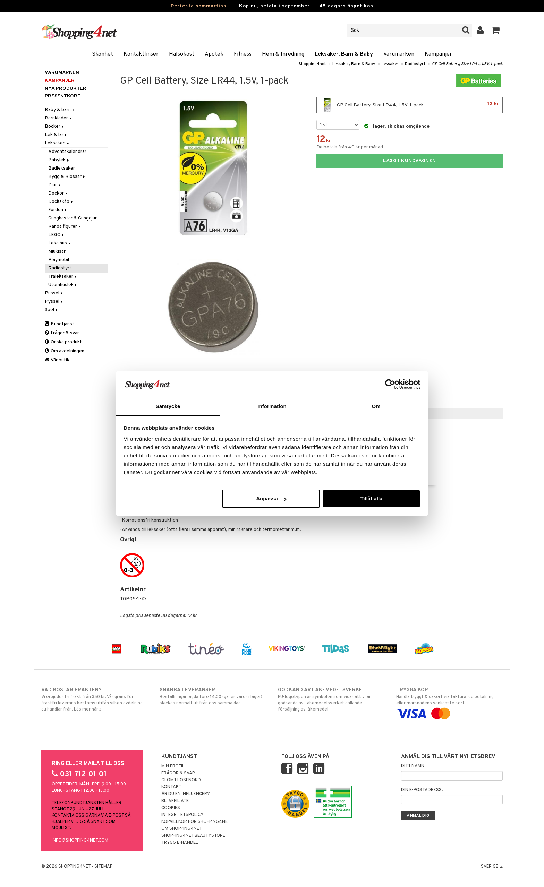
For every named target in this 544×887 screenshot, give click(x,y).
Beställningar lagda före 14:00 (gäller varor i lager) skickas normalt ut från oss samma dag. (213, 696)
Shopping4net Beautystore (193, 835)
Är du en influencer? (185, 794)
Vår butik (57, 360)
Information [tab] (272, 406)
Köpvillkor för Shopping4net (195, 822)
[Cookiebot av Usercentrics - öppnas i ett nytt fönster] (390, 384)
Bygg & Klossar (67, 177)
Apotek (214, 54)
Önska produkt (63, 342)
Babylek (59, 160)
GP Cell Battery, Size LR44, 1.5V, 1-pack (467, 64)
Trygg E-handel (179, 842)
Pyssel (54, 301)
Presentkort (62, 96)
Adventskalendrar (67, 152)
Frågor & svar (62, 333)
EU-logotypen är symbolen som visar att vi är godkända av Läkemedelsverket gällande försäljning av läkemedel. (331, 699)
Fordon (58, 210)
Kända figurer (65, 227)
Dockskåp (61, 202)
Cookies (170, 808)
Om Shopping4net (181, 829)
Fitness (243, 54)
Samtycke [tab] (168, 406)
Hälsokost (181, 54)
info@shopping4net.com (80, 840)
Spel (52, 310)
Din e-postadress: (422, 790)
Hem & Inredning (283, 54)
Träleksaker (63, 276)
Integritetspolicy (182, 815)
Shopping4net (312, 64)
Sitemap (103, 866)
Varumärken (398, 54)
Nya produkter (65, 89)
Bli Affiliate (175, 801)
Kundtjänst (59, 324)
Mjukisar (57, 252)
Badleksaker (61, 168)
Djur (54, 185)
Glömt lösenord (181, 780)
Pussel (54, 293)
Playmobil (58, 260)
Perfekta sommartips (198, 6)
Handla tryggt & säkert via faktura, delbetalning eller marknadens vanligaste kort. (449, 702)
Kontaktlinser (141, 54)
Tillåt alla (371, 498)
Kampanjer (438, 54)
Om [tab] (376, 406)
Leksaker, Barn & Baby (344, 54)
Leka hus (59, 243)
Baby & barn (60, 110)
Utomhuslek (63, 285)
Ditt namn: (413, 766)
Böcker (55, 126)
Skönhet (102, 54)
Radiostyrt (415, 64)
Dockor (58, 193)
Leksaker (390, 64)
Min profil (173, 766)
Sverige (492, 866)
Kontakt (171, 787)
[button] (495, 30)
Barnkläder (59, 118)
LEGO (56, 235)
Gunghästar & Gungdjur (72, 218)
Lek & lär (56, 135)
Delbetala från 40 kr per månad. (350, 147)
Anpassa (271, 498)
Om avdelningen (64, 351)
